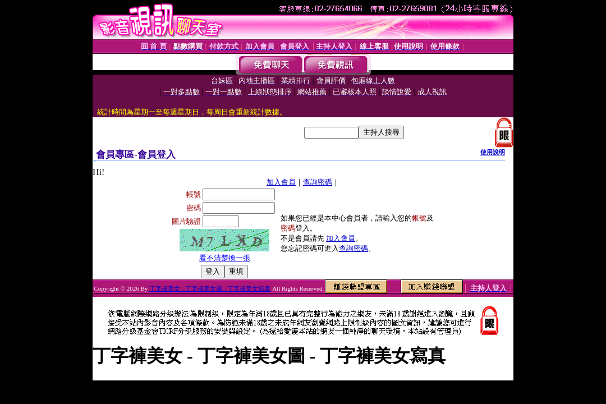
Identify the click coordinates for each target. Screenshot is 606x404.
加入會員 (281, 182)
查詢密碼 (317, 182)
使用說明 (492, 152)
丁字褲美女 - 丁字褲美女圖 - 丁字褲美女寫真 (209, 288)
